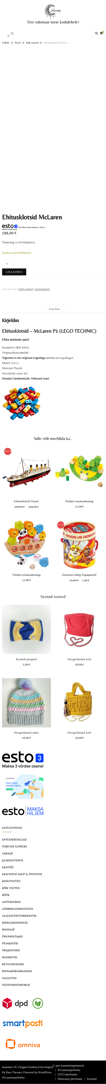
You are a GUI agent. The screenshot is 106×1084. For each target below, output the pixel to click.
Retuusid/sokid (13, 964)
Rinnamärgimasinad (17, 971)
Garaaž (7, 853)
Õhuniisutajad (12, 936)
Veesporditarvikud (16, 984)
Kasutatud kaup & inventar (22, 874)
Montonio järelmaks (70, 1079)
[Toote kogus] (8, 263)
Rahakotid (9, 957)
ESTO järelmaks (67, 1074)
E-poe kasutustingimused (68, 1065)
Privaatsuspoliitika (13, 1077)
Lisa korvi (14, 272)
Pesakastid (10, 943)
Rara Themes (14, 1072)
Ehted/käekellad (14, 839)
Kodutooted (11, 881)
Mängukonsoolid (15, 922)
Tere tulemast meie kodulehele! (53, 22)
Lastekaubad (42, 289)
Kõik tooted (25, 289)
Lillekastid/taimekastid (19, 915)
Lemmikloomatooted (17, 908)
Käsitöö (8, 867)
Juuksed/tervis (12, 860)
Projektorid (11, 950)
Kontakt (92, 1079)
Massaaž (8, 929)
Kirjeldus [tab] (54, 309)
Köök (5, 895)
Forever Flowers (14, 846)
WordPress (44, 1072)
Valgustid (9, 978)
